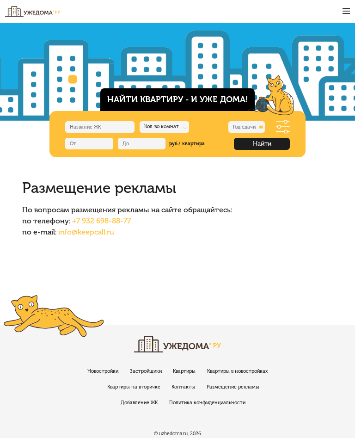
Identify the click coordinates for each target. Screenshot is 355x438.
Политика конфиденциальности (207, 403)
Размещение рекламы (233, 387)
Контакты (183, 387)
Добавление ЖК (139, 403)
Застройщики (146, 371)
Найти (262, 144)
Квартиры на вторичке (133, 387)
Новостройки (102, 371)
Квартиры (184, 371)
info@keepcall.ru (86, 232)
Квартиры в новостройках (237, 371)
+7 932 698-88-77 (101, 220)
